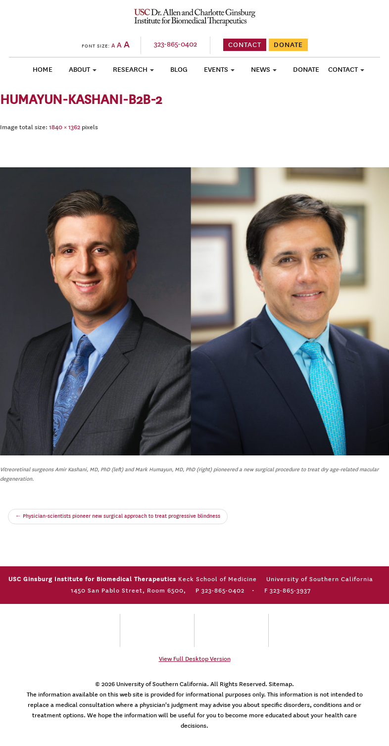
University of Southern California (161, 684)
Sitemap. (281, 684)
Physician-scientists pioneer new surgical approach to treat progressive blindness (117, 516)
